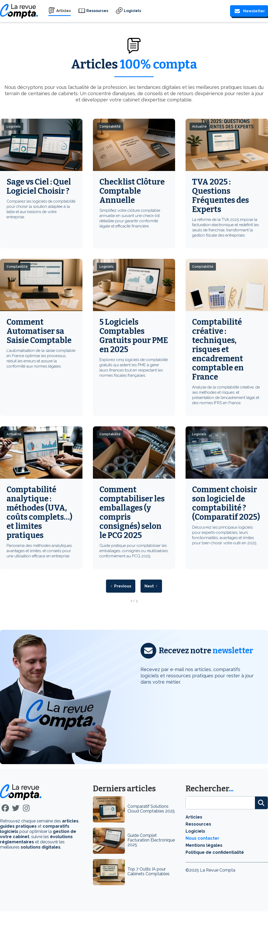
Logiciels (132, 11)
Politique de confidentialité (215, 852)
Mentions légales (204, 845)
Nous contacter (202, 838)
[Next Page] (151, 586)
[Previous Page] (120, 586)
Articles (63, 11)
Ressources (97, 11)
